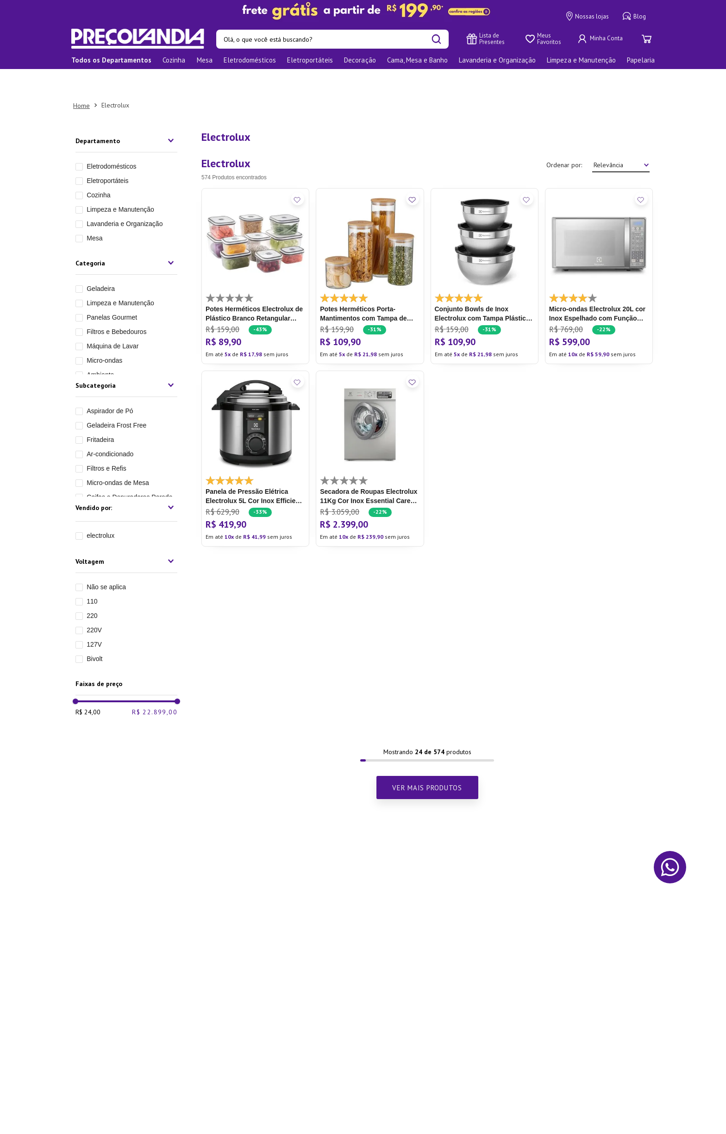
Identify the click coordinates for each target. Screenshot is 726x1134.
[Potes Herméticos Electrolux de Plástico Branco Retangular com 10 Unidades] (255, 249)
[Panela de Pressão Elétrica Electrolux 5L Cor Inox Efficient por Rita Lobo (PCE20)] (255, 432)
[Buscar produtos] (436, 39)
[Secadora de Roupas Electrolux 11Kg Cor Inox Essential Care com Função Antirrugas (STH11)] (369, 432)
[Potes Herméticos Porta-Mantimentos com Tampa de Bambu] (369, 249)
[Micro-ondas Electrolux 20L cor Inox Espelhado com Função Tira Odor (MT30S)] (598, 249)
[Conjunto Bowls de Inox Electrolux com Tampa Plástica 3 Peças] (484, 249)
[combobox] (332, 39)
